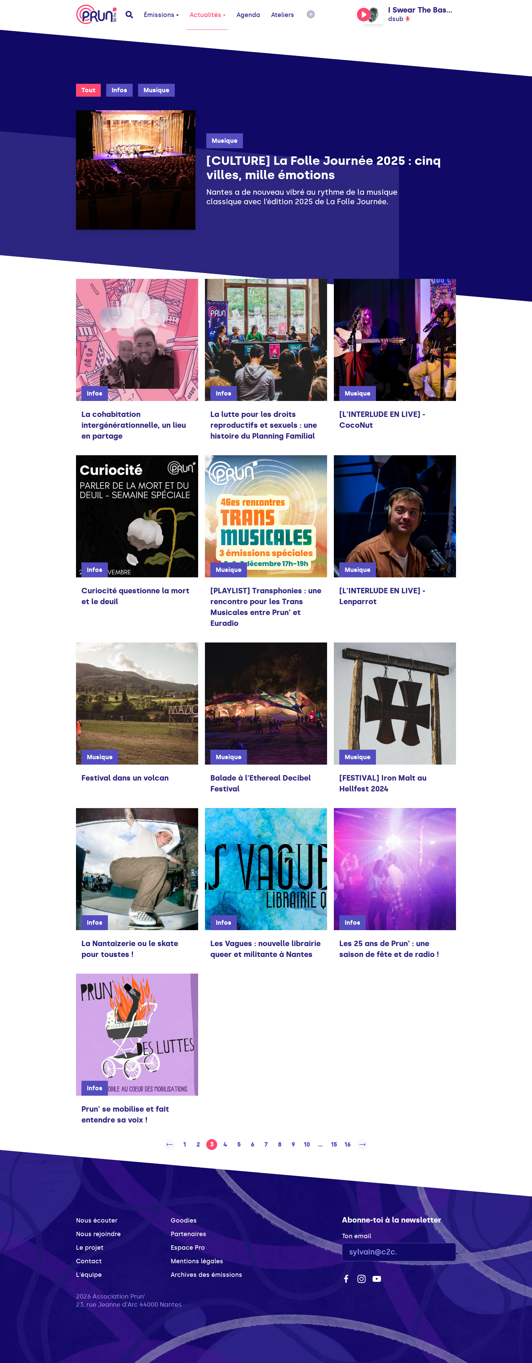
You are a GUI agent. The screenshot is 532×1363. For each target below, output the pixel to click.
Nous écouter (96, 1220)
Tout (88, 90)
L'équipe (89, 1275)
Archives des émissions (206, 1275)
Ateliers (282, 15)
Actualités (208, 15)
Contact (89, 1261)
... (320, 1144)
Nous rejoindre (98, 1234)
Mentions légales (197, 1261)
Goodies (184, 1220)
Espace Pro (188, 1247)
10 (307, 1144)
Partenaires (188, 1234)
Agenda (248, 15)
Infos (119, 90)
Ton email (356, 1236)
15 (334, 1144)
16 (347, 1144)
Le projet (89, 1247)
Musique (156, 90)
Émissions (161, 15)
